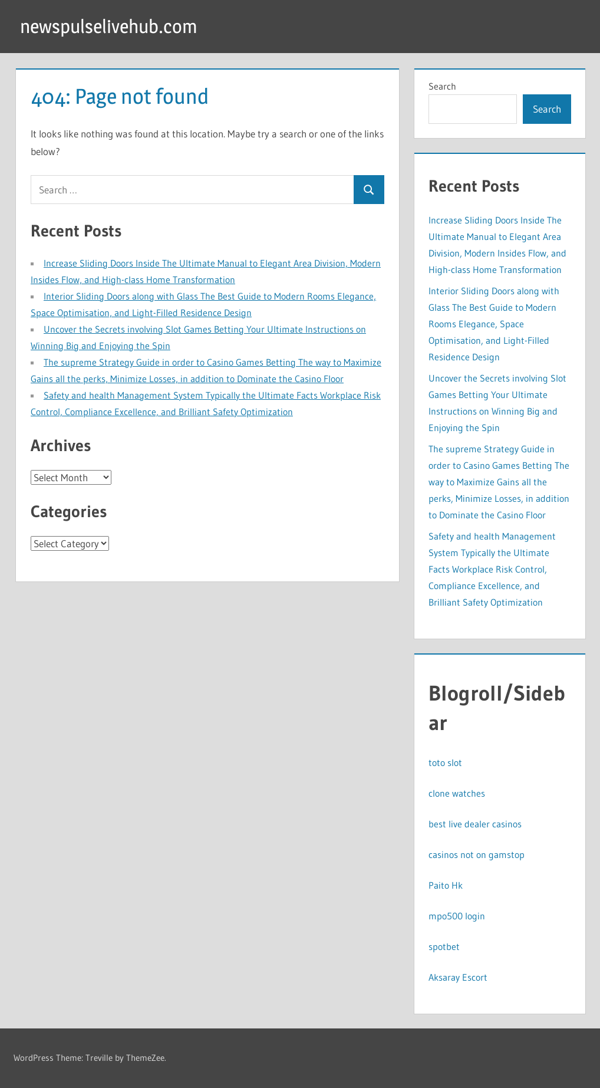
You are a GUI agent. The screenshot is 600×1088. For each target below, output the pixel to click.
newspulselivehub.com (108, 26)
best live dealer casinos (475, 824)
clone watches (456, 793)
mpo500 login (456, 916)
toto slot (445, 762)
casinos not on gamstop (476, 854)
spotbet (444, 946)
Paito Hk (445, 885)
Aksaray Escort (457, 977)
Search (442, 86)
